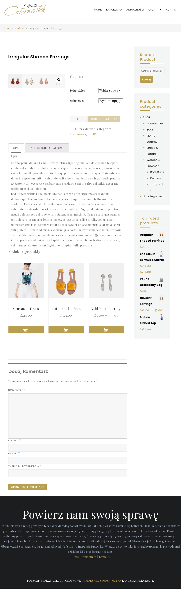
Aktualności (135, 9)
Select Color (77, 90)
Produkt (19, 28)
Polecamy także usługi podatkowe (54, 606)
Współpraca (88, 582)
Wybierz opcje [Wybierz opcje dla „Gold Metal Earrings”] (106, 355)
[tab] (16, 173)
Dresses (155, 178)
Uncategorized (153, 196)
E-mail (14, 478)
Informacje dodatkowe (47, 173)
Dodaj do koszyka (104, 119)
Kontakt (172, 9)
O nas (75, 582)
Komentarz (16, 415)
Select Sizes (77, 101)
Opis (16, 173)
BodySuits (157, 172)
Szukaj (146, 79)
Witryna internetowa (24, 491)
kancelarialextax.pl (138, 606)
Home (98, 9)
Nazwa (14, 465)
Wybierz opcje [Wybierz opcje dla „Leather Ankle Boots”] (66, 355)
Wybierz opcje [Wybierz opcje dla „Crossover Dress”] (26, 355)
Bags (150, 129)
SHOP (92, 134)
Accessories (78, 134)
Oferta (153, 9)
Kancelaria (114, 9)
